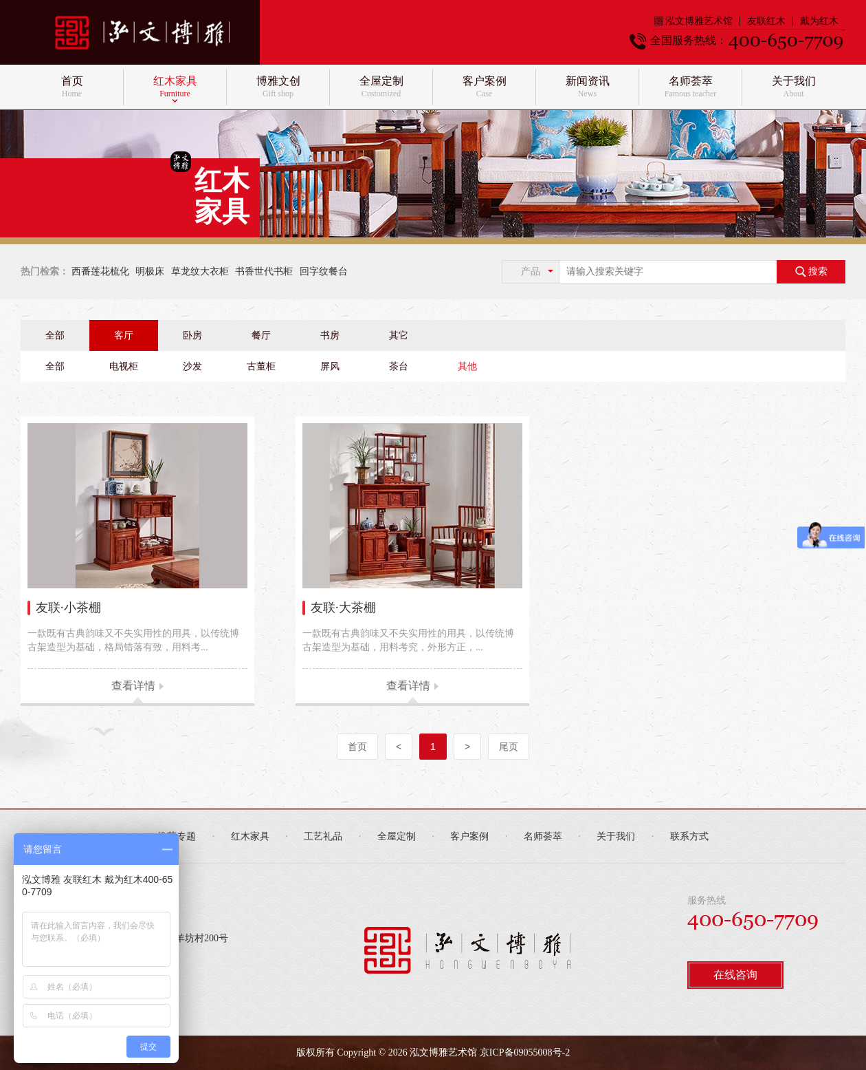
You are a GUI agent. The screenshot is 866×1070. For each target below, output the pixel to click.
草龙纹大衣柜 (200, 271)
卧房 (192, 335)
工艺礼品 (323, 836)
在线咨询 (735, 975)
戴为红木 (819, 21)
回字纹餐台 (324, 271)
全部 (55, 335)
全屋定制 (396, 836)
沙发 (192, 366)
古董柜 (261, 366)
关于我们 (616, 836)
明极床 (149, 271)
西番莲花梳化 (100, 271)
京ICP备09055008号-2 (525, 1052)
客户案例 (469, 836)
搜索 (811, 271)
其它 (398, 335)
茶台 (398, 366)
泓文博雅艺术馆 (693, 21)
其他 (467, 366)
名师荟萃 (543, 836)
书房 (330, 335)
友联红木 (766, 21)
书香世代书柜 (264, 271)
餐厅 (261, 335)
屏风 (330, 366)
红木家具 (250, 836)
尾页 (508, 746)
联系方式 (689, 836)
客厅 (123, 335)
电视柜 (123, 366)
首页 (357, 746)
